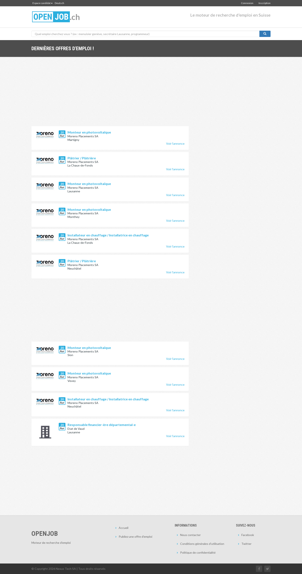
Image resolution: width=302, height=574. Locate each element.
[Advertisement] (110, 94)
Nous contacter (190, 535)
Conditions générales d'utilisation (202, 543)
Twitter (246, 543)
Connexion (247, 3)
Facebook (247, 535)
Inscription (265, 3)
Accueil (123, 527)
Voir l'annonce (175, 143)
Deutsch (59, 3)
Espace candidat (43, 3)
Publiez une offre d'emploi (135, 536)
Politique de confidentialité (198, 552)
